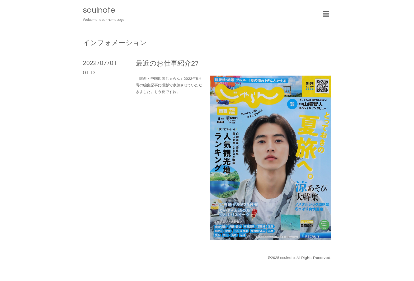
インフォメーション (115, 43)
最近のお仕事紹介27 (167, 63)
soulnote (99, 10)
